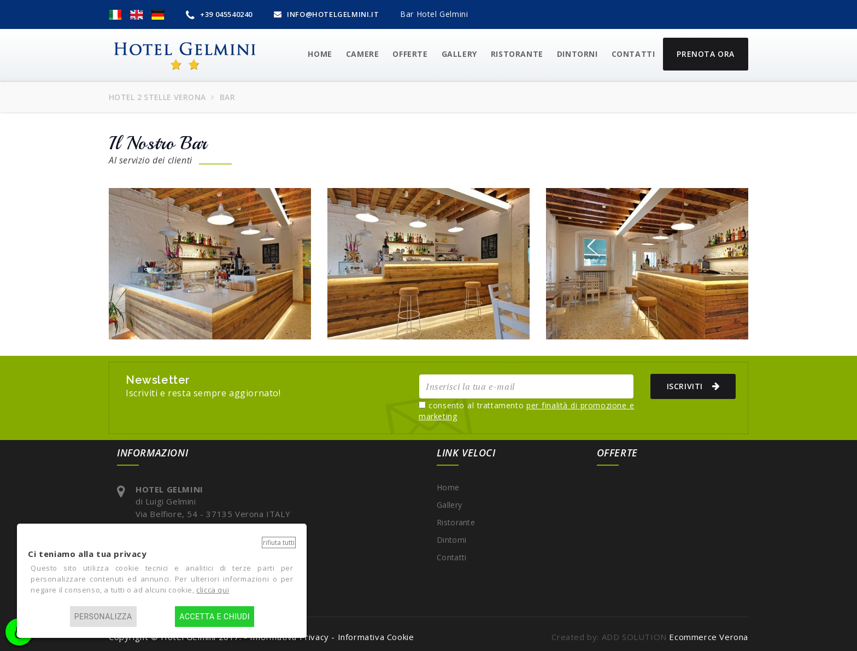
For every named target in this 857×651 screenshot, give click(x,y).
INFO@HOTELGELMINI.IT (326, 14)
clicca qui (212, 590)
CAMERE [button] (362, 54)
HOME (320, 54)
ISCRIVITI (688, 386)
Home (448, 487)
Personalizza (103, 616)
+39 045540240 (219, 14)
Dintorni (577, 54)
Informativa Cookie (376, 636)
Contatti (633, 54)
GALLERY (459, 54)
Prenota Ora (706, 54)
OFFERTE (409, 54)
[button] (115, 14)
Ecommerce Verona (708, 636)
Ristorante (517, 54)
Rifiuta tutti (279, 542)
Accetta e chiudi (214, 616)
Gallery (449, 505)
